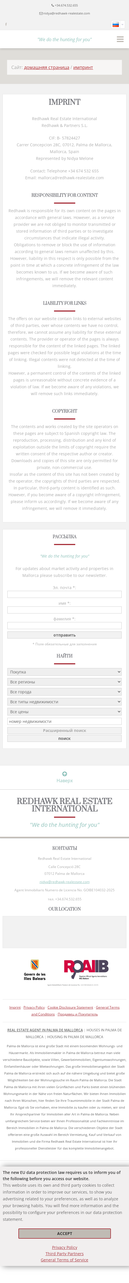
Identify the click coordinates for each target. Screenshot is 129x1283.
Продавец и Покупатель (78, 1014)
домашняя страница (46, 67)
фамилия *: (64, 618)
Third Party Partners (65, 1253)
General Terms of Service (64, 1260)
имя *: (65, 603)
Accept (64, 1233)
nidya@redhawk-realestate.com (66, 13)
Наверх (65, 777)
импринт (83, 67)
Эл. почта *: (64, 587)
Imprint (15, 1007)
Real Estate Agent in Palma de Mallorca (45, 1030)
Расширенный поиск (64, 730)
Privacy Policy (64, 1247)
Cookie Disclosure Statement (70, 1007)
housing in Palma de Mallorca (75, 1036)
